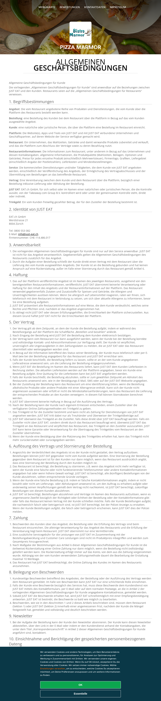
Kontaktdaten (94, 7)
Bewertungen (70, 7)
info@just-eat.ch (28, 234)
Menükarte (47, 7)
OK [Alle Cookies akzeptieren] (81, 684)
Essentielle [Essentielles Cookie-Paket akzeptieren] (80, 693)
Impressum (118, 7)
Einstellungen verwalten (52, 668)
